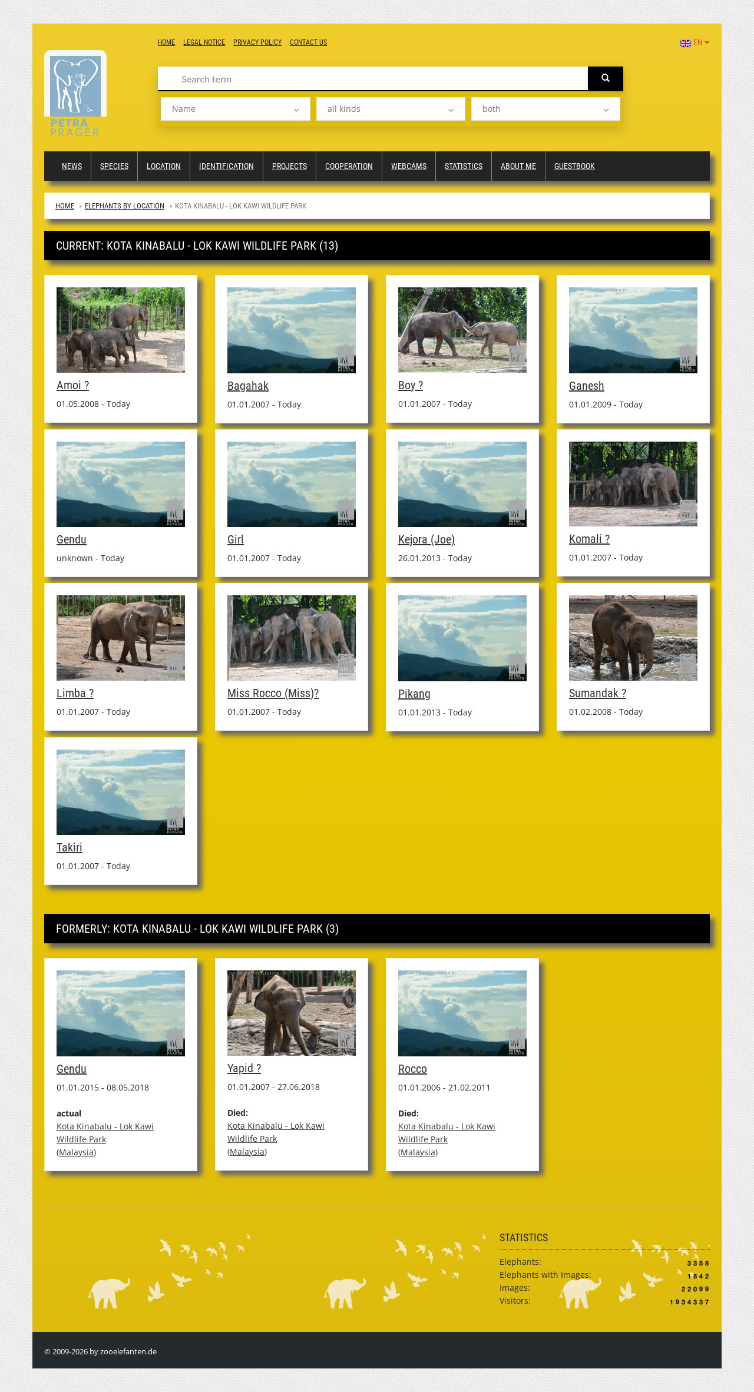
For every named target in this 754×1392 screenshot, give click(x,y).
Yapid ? (244, 1068)
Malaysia (76, 1152)
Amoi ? (73, 385)
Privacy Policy (257, 42)
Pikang (414, 694)
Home (166, 42)
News (72, 166)
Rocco (412, 1069)
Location (164, 166)
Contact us (308, 42)
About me (518, 166)
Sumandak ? (597, 693)
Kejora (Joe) (426, 539)
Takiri (69, 847)
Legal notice (204, 42)
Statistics (463, 166)
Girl (235, 539)
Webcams (408, 166)
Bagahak (248, 386)
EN (694, 42)
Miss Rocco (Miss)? (273, 693)
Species (114, 166)
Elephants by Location (124, 205)
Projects (289, 166)
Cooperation (349, 166)
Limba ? (75, 693)
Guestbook (574, 166)
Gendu (72, 539)
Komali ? (589, 539)
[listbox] (235, 109)
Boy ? (410, 385)
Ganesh (586, 386)
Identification (226, 166)
